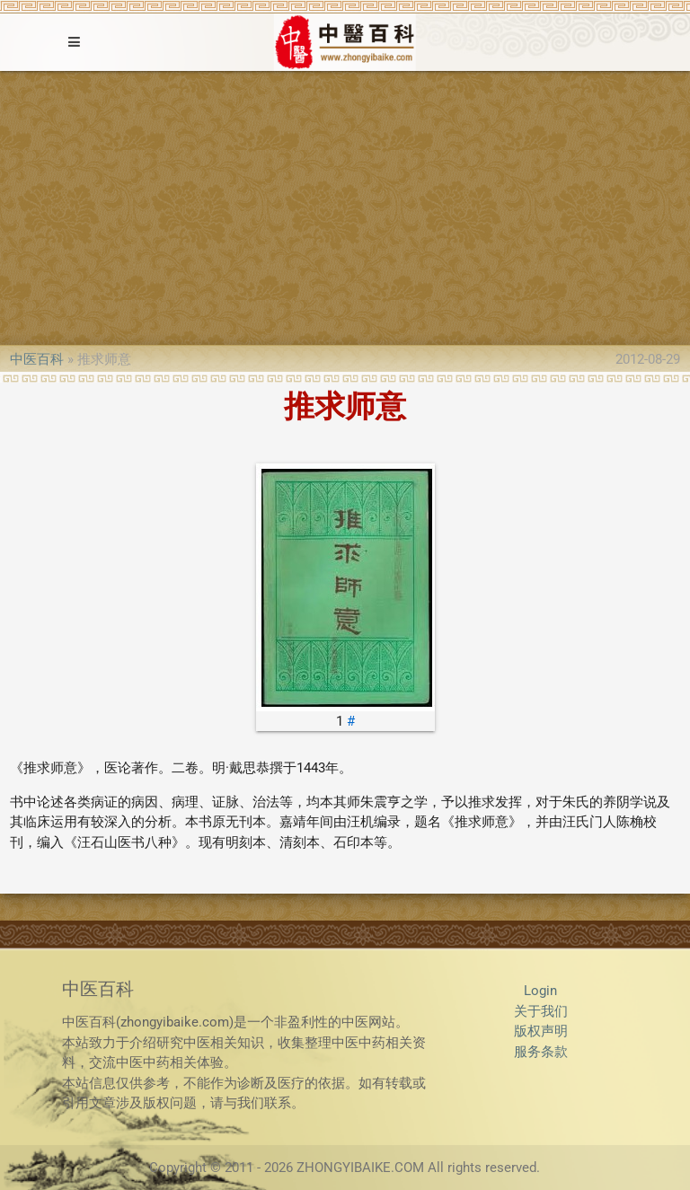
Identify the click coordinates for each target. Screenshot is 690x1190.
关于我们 (541, 1011)
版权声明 (541, 1031)
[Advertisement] (345, 205)
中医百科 (37, 359)
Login (540, 991)
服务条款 (541, 1052)
